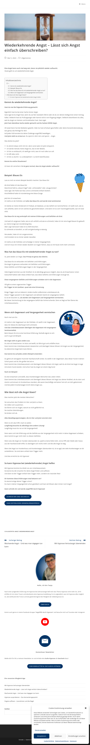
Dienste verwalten (40, 730)
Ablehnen (58, 736)
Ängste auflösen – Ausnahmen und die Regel (19, 701)
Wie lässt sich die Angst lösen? (16, 95)
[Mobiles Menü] (82, 4)
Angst (17, 531)
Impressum (73, 741)
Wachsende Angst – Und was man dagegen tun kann (21, 693)
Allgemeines (26, 58)
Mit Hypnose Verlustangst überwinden (17, 685)
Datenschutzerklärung (62, 741)
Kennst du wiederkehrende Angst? (20, 86)
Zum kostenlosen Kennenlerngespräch (23, 503)
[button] (86, 708)
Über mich (45, 604)
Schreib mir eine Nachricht (18, 497)
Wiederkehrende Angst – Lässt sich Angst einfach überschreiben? (25, 689)
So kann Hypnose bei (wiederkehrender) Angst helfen (25, 97)
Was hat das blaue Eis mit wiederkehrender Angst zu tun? (27, 90)
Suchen (7, 709)
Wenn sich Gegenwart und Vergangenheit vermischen (26, 93)
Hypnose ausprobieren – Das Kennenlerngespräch (20, 697)
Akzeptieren (41, 736)
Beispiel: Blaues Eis (16, 88)
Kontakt (21, 740)
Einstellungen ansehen (77, 736)
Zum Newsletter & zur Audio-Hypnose (45, 666)
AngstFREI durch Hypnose (44, 612)
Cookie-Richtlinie (49, 741)
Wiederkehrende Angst (26, 531)
